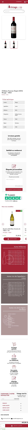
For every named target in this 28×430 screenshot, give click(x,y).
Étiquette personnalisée (14, 176)
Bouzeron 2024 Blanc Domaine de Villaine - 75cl (11, 229)
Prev (3, 224)
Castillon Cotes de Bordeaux (13, 325)
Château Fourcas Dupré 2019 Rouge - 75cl (16, 287)
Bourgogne (5, 232)
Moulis (9, 315)
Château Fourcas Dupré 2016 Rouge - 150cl (16, 262)
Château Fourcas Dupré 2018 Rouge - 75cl (16, 288)
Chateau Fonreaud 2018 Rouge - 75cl (15, 295)
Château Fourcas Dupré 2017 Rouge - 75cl (16, 255)
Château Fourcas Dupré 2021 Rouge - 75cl (16, 264)
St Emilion (10, 319)
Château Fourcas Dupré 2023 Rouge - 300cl (16, 258)
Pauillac (9, 327)
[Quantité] (3, 425)
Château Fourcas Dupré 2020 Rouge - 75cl (16, 261)
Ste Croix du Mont (11, 322)
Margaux (9, 318)
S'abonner (16, 399)
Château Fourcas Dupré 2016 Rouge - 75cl (16, 252)
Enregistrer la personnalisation (14, 189)
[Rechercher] (14, 11)
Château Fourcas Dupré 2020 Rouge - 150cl (16, 291)
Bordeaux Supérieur (12, 314)
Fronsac (9, 324)
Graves (9, 317)
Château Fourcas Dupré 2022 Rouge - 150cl (16, 259)
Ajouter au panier (16, 426)
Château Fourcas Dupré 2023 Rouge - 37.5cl (16, 257)
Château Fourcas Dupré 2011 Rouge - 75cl (16, 251)
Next (25, 224)
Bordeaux (3, 94)
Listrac (7, 94)
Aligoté (9, 232)
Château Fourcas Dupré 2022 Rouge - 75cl (16, 254)
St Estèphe (10, 321)
